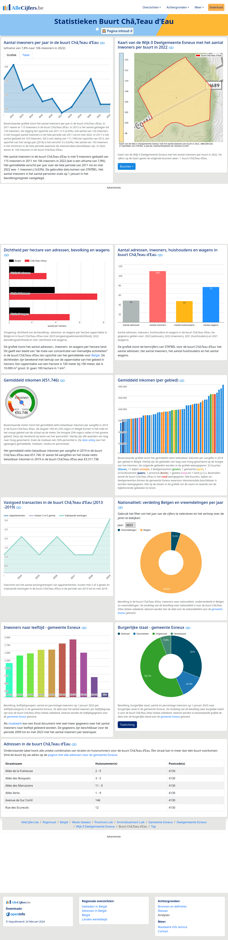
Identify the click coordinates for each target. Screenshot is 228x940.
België (95, 355)
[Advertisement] (114, 217)
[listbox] (130, 525)
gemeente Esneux (16, 716)
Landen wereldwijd (94, 919)
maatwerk (15, 723)
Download (216, 7)
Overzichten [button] (151, 7)
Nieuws (163, 911)
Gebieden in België (94, 906)
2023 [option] (129, 525)
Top (153, 826)
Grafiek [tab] (11, 55)
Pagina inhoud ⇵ (117, 31)
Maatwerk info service (172, 927)
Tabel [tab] (26, 55)
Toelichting (127, 725)
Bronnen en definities (172, 906)
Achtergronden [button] (177, 7)
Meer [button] (198, 7)
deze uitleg (88, 440)
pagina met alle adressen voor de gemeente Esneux (82, 755)
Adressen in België (94, 911)
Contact (163, 931)
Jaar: (121, 525)
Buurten (125, 166)
